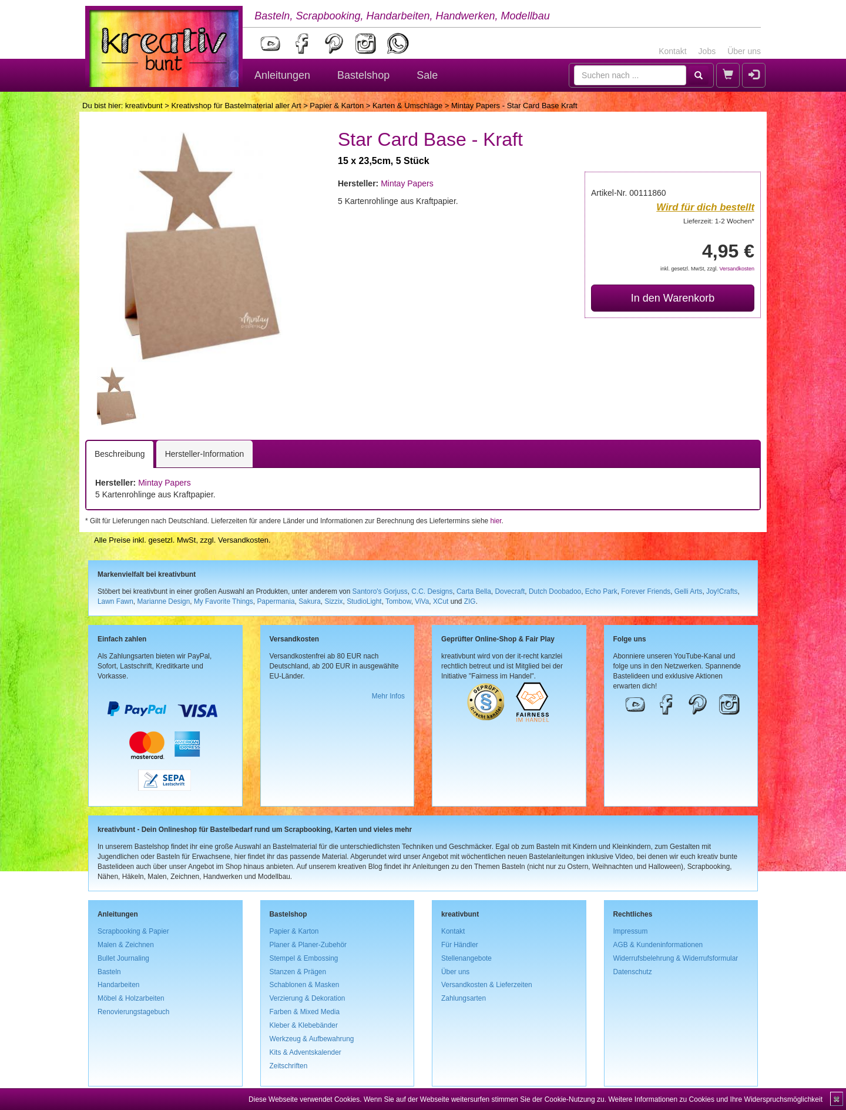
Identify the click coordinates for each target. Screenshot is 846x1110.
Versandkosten (736, 269)
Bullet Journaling (123, 958)
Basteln (109, 972)
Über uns (744, 51)
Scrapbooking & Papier (133, 931)
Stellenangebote (466, 958)
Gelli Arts (688, 591)
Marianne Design (163, 601)
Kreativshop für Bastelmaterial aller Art (236, 105)
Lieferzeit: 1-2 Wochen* (718, 221)
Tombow (398, 601)
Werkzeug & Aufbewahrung (312, 1039)
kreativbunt (144, 105)
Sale (427, 75)
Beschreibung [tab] (120, 454)
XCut (440, 601)
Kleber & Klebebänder (304, 1025)
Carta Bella (473, 591)
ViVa (422, 601)
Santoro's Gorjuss (380, 591)
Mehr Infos (388, 696)
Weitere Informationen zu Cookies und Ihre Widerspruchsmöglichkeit (715, 1099)
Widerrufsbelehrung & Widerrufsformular (675, 958)
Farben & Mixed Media (305, 1012)
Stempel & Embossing (304, 958)
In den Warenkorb (672, 298)
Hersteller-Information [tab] (204, 454)
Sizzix (333, 601)
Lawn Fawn (115, 601)
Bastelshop (363, 75)
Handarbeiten (118, 985)
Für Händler (459, 945)
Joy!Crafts (722, 591)
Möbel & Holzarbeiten (131, 998)
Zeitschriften (289, 1066)
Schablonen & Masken (305, 985)
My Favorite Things (223, 601)
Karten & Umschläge (407, 105)
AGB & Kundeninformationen (658, 945)
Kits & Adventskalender (305, 1052)
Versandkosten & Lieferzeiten (486, 985)
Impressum (630, 931)
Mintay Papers (407, 183)
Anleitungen (282, 75)
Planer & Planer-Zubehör (308, 945)
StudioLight (364, 601)
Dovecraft (510, 591)
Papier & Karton (337, 105)
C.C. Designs (431, 591)
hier (495, 521)
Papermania (275, 601)
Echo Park (601, 591)
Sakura (309, 601)
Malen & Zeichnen (126, 945)
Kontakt (672, 51)
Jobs (707, 51)
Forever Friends (645, 591)
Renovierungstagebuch (133, 1012)
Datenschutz (632, 972)
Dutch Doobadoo (555, 591)
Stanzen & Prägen (298, 972)
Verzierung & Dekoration (307, 998)
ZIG (470, 601)
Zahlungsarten (463, 998)
